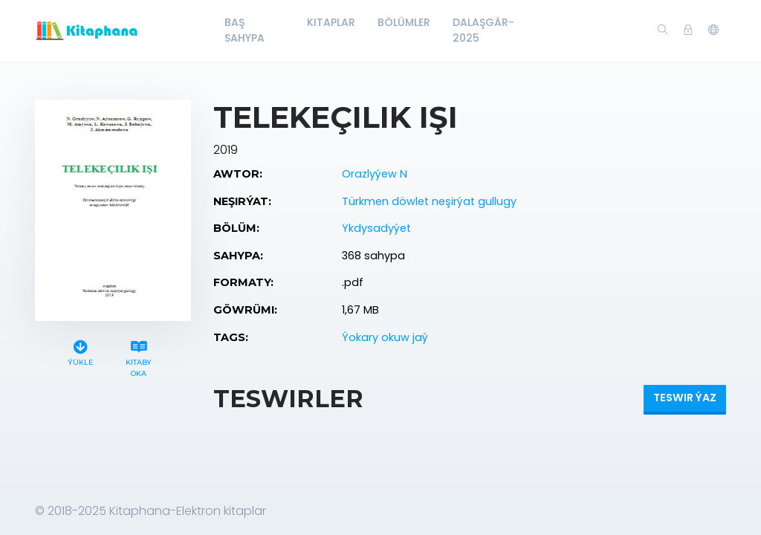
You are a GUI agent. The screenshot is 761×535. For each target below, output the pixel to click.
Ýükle (80, 351)
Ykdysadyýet (376, 228)
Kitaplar (331, 22)
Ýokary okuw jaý (385, 337)
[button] (713, 30)
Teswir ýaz (684, 397)
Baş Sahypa (244, 30)
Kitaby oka (139, 356)
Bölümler (404, 22)
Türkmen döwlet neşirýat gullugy (429, 201)
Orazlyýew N (374, 173)
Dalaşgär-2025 (483, 30)
